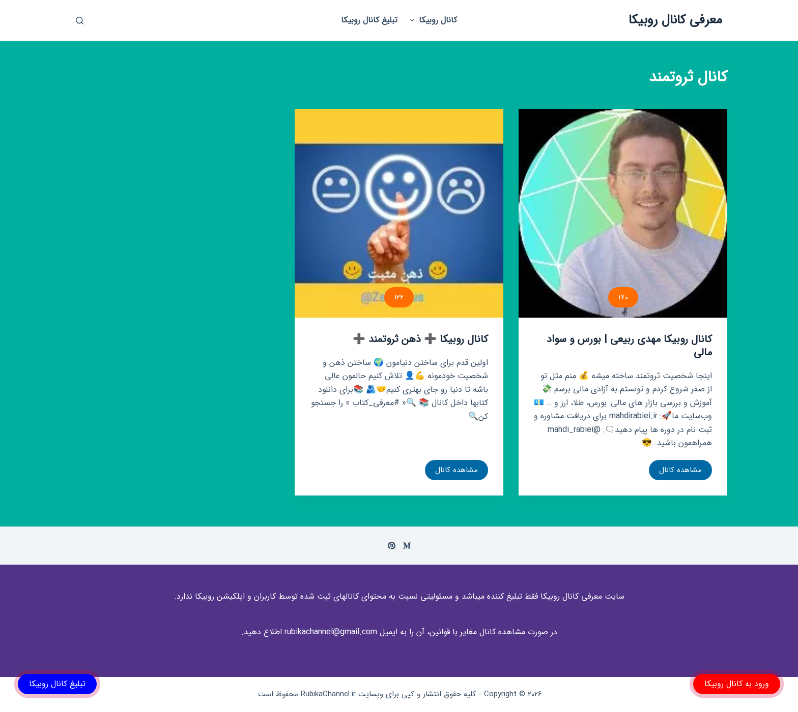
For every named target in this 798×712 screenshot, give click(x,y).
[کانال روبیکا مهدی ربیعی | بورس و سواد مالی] (623, 213)
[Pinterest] (391, 545)
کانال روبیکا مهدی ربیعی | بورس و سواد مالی (629, 345)
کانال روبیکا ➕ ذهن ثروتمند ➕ (420, 339)
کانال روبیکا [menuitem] (432, 20)
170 (623, 297)
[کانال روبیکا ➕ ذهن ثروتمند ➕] (399, 213)
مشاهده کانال (680, 472)
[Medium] (407, 545)
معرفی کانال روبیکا (675, 20)
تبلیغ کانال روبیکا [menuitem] (369, 20)
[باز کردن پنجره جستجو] (79, 20)
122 (399, 297)
